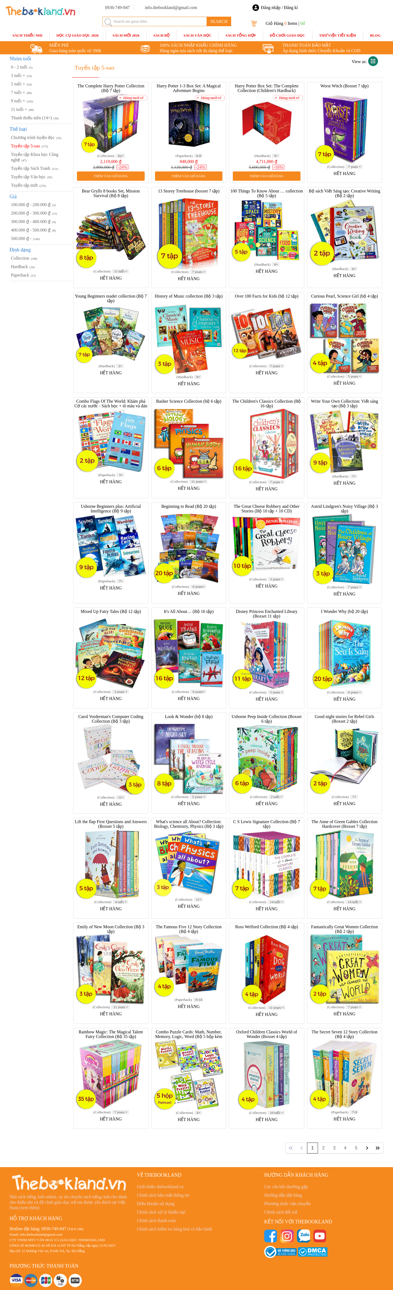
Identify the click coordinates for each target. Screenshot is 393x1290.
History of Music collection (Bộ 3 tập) (189, 296)
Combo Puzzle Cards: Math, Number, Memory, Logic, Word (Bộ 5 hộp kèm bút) (188, 1036)
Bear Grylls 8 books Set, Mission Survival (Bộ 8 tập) (111, 193)
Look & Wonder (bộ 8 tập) (188, 716)
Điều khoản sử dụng (155, 1203)
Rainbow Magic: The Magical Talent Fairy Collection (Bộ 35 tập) (111, 1034)
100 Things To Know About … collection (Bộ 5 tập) (266, 193)
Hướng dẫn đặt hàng (283, 1195)
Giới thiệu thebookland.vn (160, 1186)
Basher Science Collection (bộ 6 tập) (188, 401)
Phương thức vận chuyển (287, 1203)
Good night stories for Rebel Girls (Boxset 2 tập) (344, 718)
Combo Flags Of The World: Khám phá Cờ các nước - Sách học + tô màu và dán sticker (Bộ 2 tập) (111, 406)
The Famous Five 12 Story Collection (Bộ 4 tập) (189, 929)
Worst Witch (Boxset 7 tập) (344, 86)
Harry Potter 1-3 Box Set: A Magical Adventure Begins (189, 88)
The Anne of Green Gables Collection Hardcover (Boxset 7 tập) (344, 824)
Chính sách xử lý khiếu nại (161, 1212)
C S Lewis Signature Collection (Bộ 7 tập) (266, 824)
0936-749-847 (53, 1228)
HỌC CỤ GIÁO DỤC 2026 (77, 35)
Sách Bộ (161, 35)
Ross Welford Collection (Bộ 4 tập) (266, 926)
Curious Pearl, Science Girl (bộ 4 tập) (344, 296)
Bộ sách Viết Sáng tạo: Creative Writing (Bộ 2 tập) (344, 193)
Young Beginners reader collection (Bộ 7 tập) (111, 298)
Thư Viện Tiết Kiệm (337, 35)
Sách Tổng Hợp (240, 35)
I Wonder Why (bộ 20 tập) (344, 611)
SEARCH (218, 21)
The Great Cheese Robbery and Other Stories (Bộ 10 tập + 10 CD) (266, 508)
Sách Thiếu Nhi (28, 35)
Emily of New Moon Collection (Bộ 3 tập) (110, 929)
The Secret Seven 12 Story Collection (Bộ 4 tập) (344, 1034)
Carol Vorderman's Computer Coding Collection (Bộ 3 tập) (110, 718)
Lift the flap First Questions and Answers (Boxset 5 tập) (111, 824)
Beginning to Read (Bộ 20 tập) (188, 506)
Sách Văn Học (198, 35)
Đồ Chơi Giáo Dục (287, 35)
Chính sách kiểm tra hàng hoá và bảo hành (174, 1229)
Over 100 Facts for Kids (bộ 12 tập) (266, 296)
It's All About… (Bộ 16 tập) (188, 611)
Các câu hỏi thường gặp (286, 1186)
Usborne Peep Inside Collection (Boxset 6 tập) (266, 718)
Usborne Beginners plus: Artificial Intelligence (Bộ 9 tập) (111, 508)
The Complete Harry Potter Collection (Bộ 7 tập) (110, 88)
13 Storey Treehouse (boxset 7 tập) (188, 191)
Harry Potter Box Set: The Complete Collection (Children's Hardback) (267, 88)
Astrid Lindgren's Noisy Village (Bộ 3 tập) (344, 508)
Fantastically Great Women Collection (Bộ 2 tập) (344, 929)
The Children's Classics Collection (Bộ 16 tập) (266, 403)
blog (375, 35)
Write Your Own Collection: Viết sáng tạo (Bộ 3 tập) (344, 403)
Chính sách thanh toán (156, 1220)
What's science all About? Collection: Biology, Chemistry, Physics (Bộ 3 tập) (189, 824)
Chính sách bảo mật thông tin (163, 1195)
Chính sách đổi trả (280, 1212)
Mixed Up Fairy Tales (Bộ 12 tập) (111, 611)
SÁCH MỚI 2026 (125, 35)
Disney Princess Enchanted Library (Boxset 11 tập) (266, 613)
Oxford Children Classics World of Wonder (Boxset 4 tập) (266, 1034)
